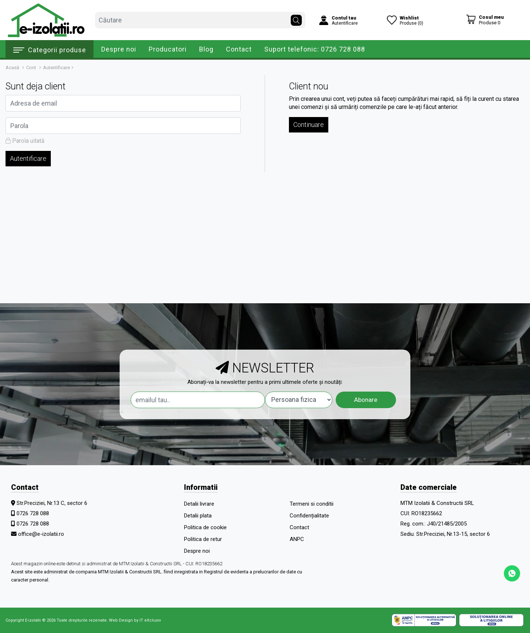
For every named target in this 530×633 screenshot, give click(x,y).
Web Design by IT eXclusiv (135, 620)
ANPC (297, 539)
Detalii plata (198, 515)
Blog (206, 49)
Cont (31, 67)
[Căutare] (296, 18)
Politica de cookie (205, 527)
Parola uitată (25, 140)
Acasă (12, 67)
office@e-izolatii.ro (41, 534)
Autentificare (56, 67)
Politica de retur (203, 539)
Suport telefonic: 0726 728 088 (314, 49)
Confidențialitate (309, 515)
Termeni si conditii (311, 504)
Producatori (168, 49)
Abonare (365, 399)
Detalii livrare (199, 504)
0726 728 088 (33, 513)
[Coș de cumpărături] (485, 20)
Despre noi (118, 49)
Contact (239, 49)
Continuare (308, 124)
